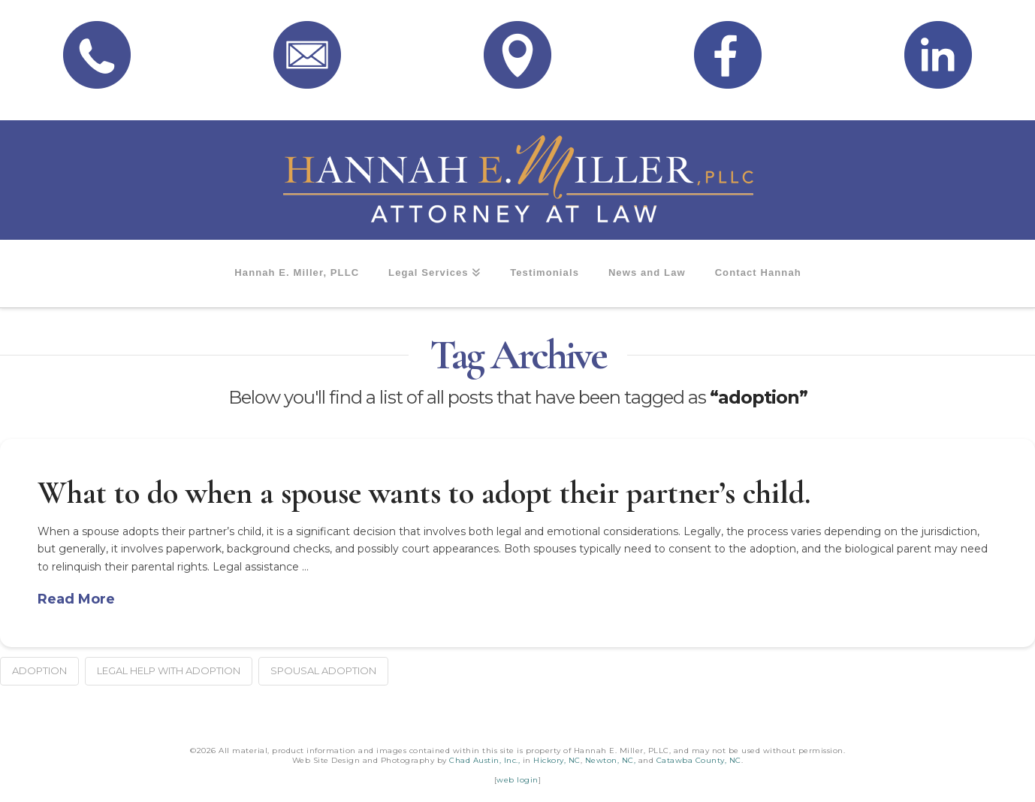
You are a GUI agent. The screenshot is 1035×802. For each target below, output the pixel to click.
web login (517, 780)
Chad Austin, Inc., (484, 760)
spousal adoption (323, 670)
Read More (76, 599)
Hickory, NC (557, 760)
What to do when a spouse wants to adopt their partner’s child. (424, 493)
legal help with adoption (168, 670)
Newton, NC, (610, 760)
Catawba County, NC (698, 760)
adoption (39, 670)
